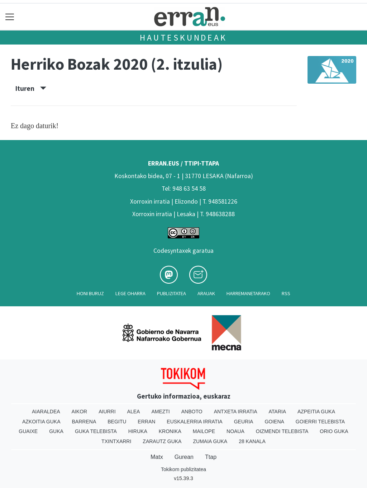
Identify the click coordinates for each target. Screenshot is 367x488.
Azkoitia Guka (41, 421)
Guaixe (28, 431)
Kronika (170, 431)
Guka (56, 431)
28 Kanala (252, 441)
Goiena (274, 421)
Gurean (184, 457)
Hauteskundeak (183, 37)
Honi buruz (90, 293)
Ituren (30, 88)
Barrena (84, 421)
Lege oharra (130, 293)
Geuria (243, 421)
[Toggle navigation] (10, 16)
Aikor (79, 411)
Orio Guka (334, 431)
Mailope (204, 431)
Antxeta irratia (235, 411)
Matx (157, 457)
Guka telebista (96, 431)
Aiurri (107, 411)
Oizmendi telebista (282, 431)
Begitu (117, 421)
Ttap (210, 457)
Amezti (160, 411)
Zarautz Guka (162, 441)
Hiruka (137, 431)
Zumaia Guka (210, 441)
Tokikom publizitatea (183, 469)
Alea (133, 411)
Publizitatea (171, 293)
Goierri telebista (320, 421)
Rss (286, 293)
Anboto (191, 411)
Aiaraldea (46, 411)
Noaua (235, 431)
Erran (146, 421)
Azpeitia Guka (316, 411)
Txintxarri (116, 441)
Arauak (206, 293)
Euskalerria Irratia (194, 421)
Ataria (277, 411)
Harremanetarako (248, 293)
